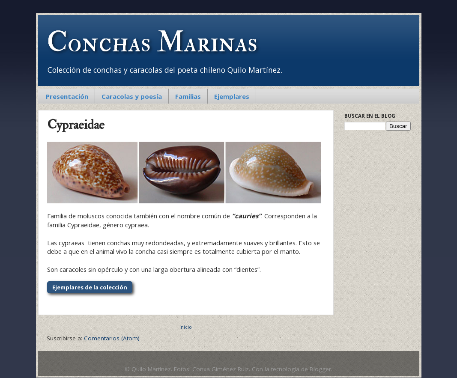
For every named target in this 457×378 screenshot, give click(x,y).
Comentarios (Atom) (112, 338)
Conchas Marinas (152, 42)
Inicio (185, 327)
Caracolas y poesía (132, 96)
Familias (188, 96)
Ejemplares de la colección (89, 287)
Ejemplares (231, 96)
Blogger (320, 369)
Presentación (67, 96)
